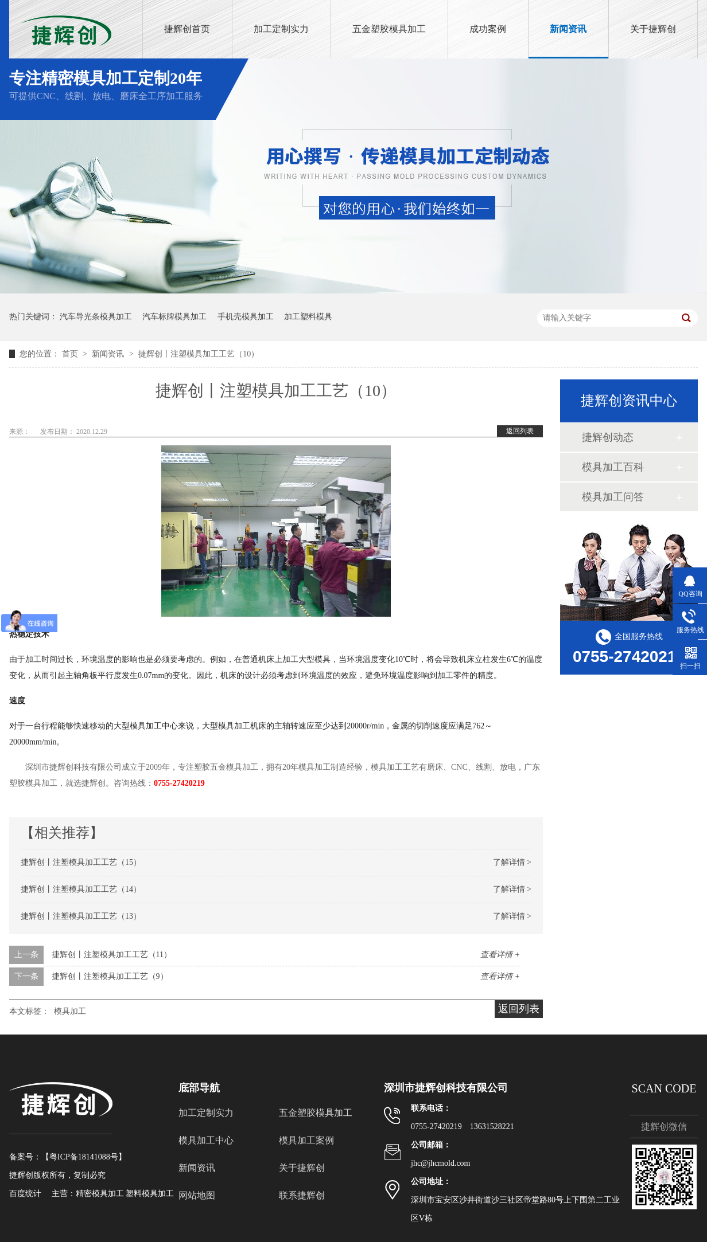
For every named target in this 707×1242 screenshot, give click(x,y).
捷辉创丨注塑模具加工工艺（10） (198, 354)
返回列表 (520, 431)
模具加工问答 (613, 497)
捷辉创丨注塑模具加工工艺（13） (81, 916)
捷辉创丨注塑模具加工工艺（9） (110, 976)
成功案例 (487, 29)
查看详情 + (500, 954)
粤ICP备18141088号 (83, 1157)
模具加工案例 (306, 1140)
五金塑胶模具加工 (389, 29)
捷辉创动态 (608, 437)
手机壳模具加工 (245, 316)
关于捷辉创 (653, 29)
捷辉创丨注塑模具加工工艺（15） (81, 862)
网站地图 (196, 1195)
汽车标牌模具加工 (174, 316)
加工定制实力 (281, 29)
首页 (71, 354)
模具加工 (70, 1011)
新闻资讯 (568, 29)
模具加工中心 (206, 1140)
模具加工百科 (613, 467)
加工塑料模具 (308, 316)
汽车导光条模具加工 (96, 316)
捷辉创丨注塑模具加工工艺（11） (112, 954)
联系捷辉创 (302, 1195)
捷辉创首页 (187, 29)
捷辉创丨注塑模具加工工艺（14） (81, 889)
